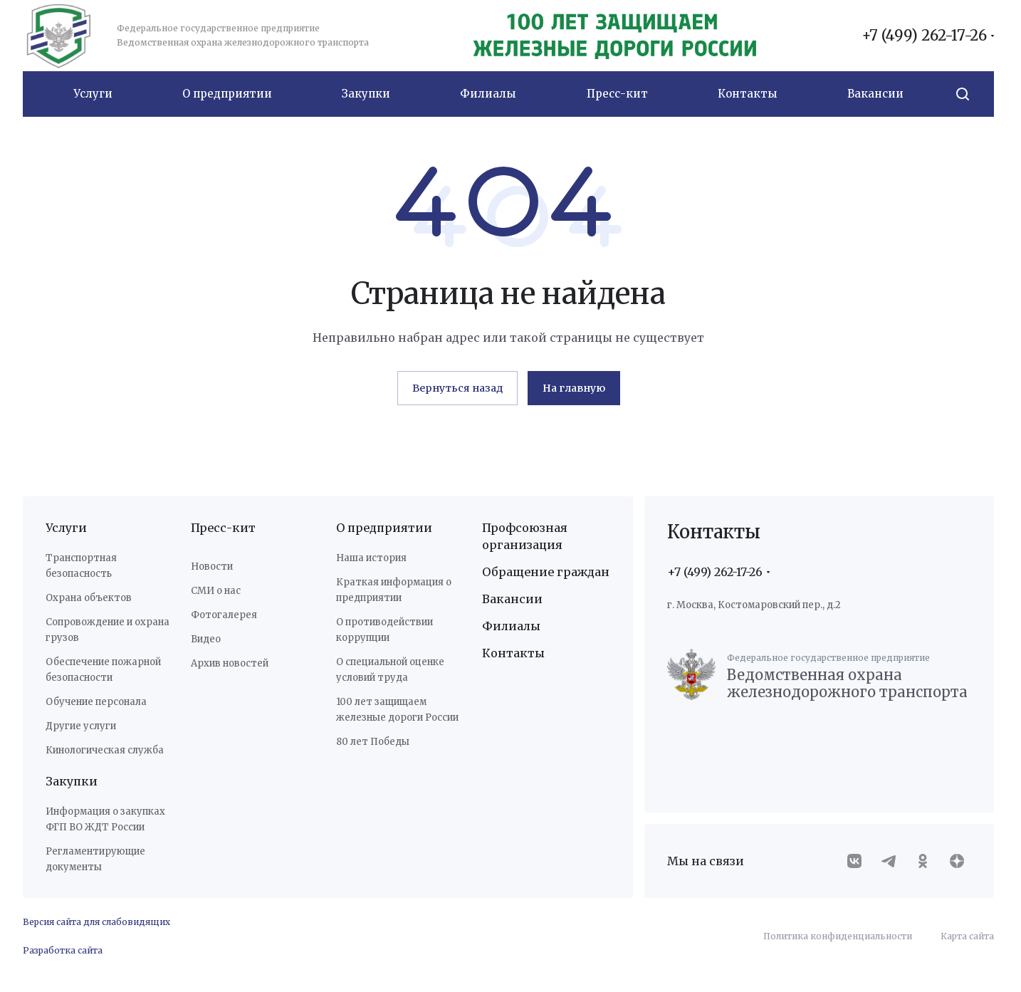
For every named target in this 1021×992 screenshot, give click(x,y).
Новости (212, 566)
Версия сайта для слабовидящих (96, 922)
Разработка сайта (63, 950)
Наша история (371, 558)
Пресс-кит (223, 528)
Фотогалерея (224, 615)
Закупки (72, 781)
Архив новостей (229, 663)
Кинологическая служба (105, 750)
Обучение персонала (96, 702)
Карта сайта (967, 936)
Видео (206, 639)
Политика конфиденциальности (837, 936)
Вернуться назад (457, 388)
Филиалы (511, 626)
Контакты (513, 653)
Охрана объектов (89, 598)
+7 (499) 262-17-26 (924, 35)
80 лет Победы (372, 742)
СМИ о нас (216, 591)
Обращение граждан (545, 572)
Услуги (66, 528)
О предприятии (384, 528)
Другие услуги (81, 726)
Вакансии (512, 599)
